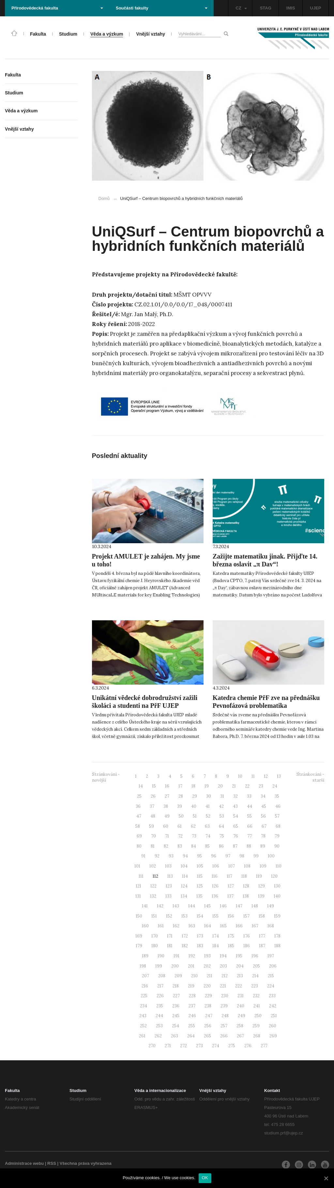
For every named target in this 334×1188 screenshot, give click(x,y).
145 (207, 906)
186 (246, 946)
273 (199, 1046)
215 (271, 976)
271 (168, 1046)
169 (138, 936)
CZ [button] (241, 8)
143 (176, 906)
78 (263, 836)
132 (153, 896)
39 (179, 806)
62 (193, 826)
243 (142, 1015)
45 (263, 806)
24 (274, 786)
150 (139, 916)
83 (179, 846)
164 (207, 926)
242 (272, 1006)
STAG (265, 8)
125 (200, 886)
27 (167, 796)
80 (139, 846)
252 (143, 1026)
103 (168, 866)
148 (254, 906)
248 (225, 1015)
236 (175, 1006)
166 (239, 926)
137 (230, 896)
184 (215, 946)
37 (152, 806)
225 (144, 996)
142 (160, 906)
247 (208, 1015)
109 (263, 866)
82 (166, 846)
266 (224, 1036)
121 (138, 886)
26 (153, 796)
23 (261, 786)
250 (258, 1015)
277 (264, 1046)
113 (170, 876)
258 (239, 1026)
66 (249, 826)
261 (142, 1036)
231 (240, 996)
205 (256, 966)
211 (209, 976)
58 (137, 826)
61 (179, 826)
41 (207, 806)
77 (249, 836)
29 (194, 796)
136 (215, 896)
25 (139, 796)
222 (238, 986)
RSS (51, 1163)
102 (152, 866)
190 (161, 956)
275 (231, 1046)
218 (176, 986)
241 (256, 1006)
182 (185, 946)
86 (221, 846)
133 (168, 896)
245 (175, 1015)
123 (169, 886)
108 (247, 866)
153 (184, 916)
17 (180, 786)
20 (220, 786)
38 (165, 806)
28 (180, 796)
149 (270, 906)
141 (145, 906)
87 (235, 846)
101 (137, 866)
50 (181, 816)
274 (215, 1046)
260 (272, 1026)
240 (240, 1006)
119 (259, 876)
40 (193, 806)
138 (246, 896)
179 (139, 946)
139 (261, 896)
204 (240, 966)
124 (184, 886)
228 (192, 996)
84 (193, 846)
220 (207, 986)
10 (240, 776)
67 (264, 826)
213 (240, 976)
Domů (104, 198)
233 (272, 996)
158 (262, 916)
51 (195, 816)
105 (200, 866)
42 (221, 806)
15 (154, 786)
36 (138, 806)
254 (175, 1026)
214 (255, 976)
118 (244, 876)
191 (176, 956)
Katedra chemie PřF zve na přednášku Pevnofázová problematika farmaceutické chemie (266, 705)
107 (231, 866)
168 (270, 926)
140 (277, 896)
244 (159, 1015)
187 (262, 946)
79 (277, 836)
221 (223, 986)
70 (153, 836)
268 (256, 1036)
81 (153, 846)
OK (205, 1177)
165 (223, 926)
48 (152, 816)
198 (143, 966)
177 (262, 936)
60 (165, 826)
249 (241, 1015)
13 (279, 776)
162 (176, 926)
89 (262, 846)
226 (160, 996)
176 (246, 936)
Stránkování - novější (106, 777)
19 (207, 786)
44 (249, 806)
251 (274, 1015)
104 (184, 866)
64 (221, 826)
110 (278, 866)
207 (145, 976)
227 (176, 996)
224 (270, 986)
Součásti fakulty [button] (161, 8)
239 (224, 1006)
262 (158, 1036)
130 (277, 886)
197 (270, 956)
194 (223, 956)
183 (200, 946)
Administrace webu (24, 1163)
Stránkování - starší (310, 777)
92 (157, 856)
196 (254, 956)
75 (222, 836)
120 (274, 876)
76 (235, 836)
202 (207, 966)
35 (277, 796)
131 (138, 896)
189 (145, 956)
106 (215, 866)
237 (192, 1006)
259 (256, 1026)
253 (159, 1026)
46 (278, 806)
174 (215, 936)
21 (234, 786)
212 (224, 976)
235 (159, 1006)
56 (263, 816)
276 (247, 1046)
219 (191, 986)
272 (183, 1046)
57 (277, 816)
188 (277, 946)
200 (175, 966)
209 (178, 976)
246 (192, 1015)
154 (200, 916)
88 (249, 846)
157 (246, 916)
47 (138, 816)
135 (199, 896)
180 (154, 946)
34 (263, 796)
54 (235, 816)
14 (141, 786)
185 (231, 946)
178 (277, 936)
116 (215, 876)
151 (154, 916)
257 (223, 1026)
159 (277, 916)
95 (199, 856)
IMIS (290, 8)
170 (154, 936)
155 (215, 916)
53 (222, 816)
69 (139, 836)
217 (160, 986)
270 (152, 1046)
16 (167, 786)
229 (208, 996)
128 (246, 886)
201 (191, 966)
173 (200, 936)
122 (153, 886)
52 (208, 816)
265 (207, 1036)
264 (191, 1036)
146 (223, 906)
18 (193, 786)
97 (227, 856)
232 (256, 996)
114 (185, 876)
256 (207, 1026)
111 (141, 876)
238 (208, 1006)
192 (192, 956)
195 (239, 956)
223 (254, 986)
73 (194, 836)
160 (145, 926)
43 (235, 806)
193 (207, 956)
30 (208, 796)
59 (151, 826)
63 (207, 826)
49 (167, 816)
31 (222, 796)
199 (158, 966)
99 (256, 856)
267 (240, 1036)
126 (215, 886)
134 (184, 896)
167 (255, 926)
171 (170, 936)
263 (174, 1036)
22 (247, 786)
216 (145, 986)
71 (167, 836)
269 (273, 1036)
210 (194, 976)
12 (266, 776)
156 (231, 916)
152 (169, 916)
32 (235, 796)
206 (273, 966)
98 (241, 856)
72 (180, 836)
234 (143, 1006)
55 (249, 816)
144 (191, 906)
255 (191, 1026)
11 (253, 776)
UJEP (315, 8)
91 (143, 856)
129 (261, 886)
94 (185, 856)
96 (213, 856)
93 (171, 856)
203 (223, 966)
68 (278, 826)
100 (271, 856)
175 (231, 936)
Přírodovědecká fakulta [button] (57, 8)
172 (185, 936)
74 (207, 836)
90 (277, 846)
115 (200, 876)
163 (192, 926)
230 (224, 996)
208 (161, 976)
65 (235, 826)
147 (239, 906)
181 (170, 946)
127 (231, 886)
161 (161, 926)
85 (207, 846)
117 (229, 876)
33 (249, 796)
